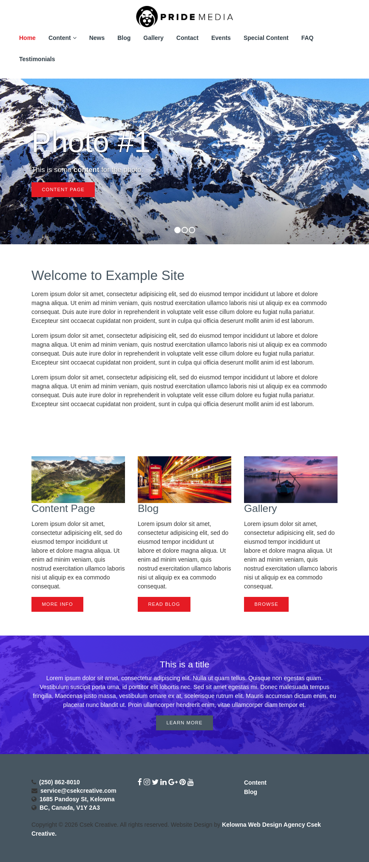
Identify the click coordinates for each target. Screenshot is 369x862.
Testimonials (37, 59)
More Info (57, 604)
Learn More (184, 722)
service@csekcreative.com (78, 790)
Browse (266, 604)
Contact (187, 37)
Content (62, 37)
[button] (14, 162)
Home (27, 37)
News (97, 37)
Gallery (153, 37)
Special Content (266, 37)
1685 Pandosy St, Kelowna (77, 799)
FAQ (307, 37)
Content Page (63, 189)
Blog (124, 37)
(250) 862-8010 (59, 782)
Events (221, 37)
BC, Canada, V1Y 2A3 (70, 807)
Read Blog (164, 604)
